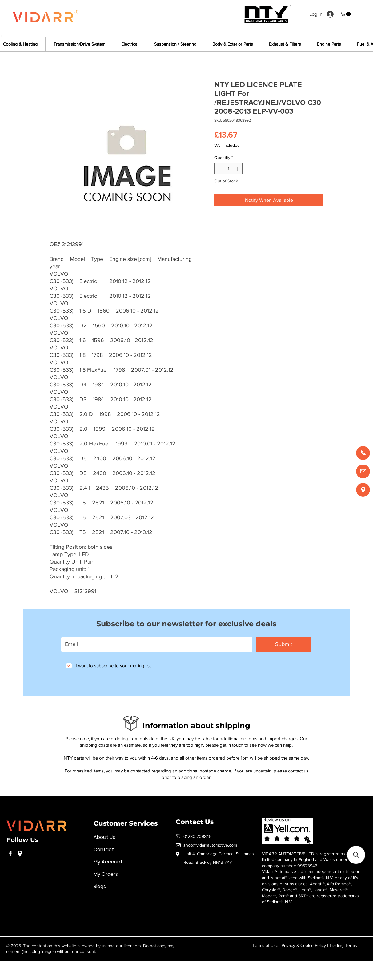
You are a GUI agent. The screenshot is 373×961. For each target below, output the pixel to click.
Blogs (100, 886)
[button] (346, 14)
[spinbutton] (228, 168)
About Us (104, 837)
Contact (104, 849)
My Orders (106, 874)
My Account (108, 861)
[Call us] (363, 453)
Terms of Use (265, 945)
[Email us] (363, 471)
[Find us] (363, 490)
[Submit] (283, 644)
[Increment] (238, 168)
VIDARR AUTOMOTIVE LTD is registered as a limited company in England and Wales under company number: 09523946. (305, 859)
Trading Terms (343, 945)
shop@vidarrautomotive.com (210, 845)
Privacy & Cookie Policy (304, 945)
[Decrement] (219, 168)
